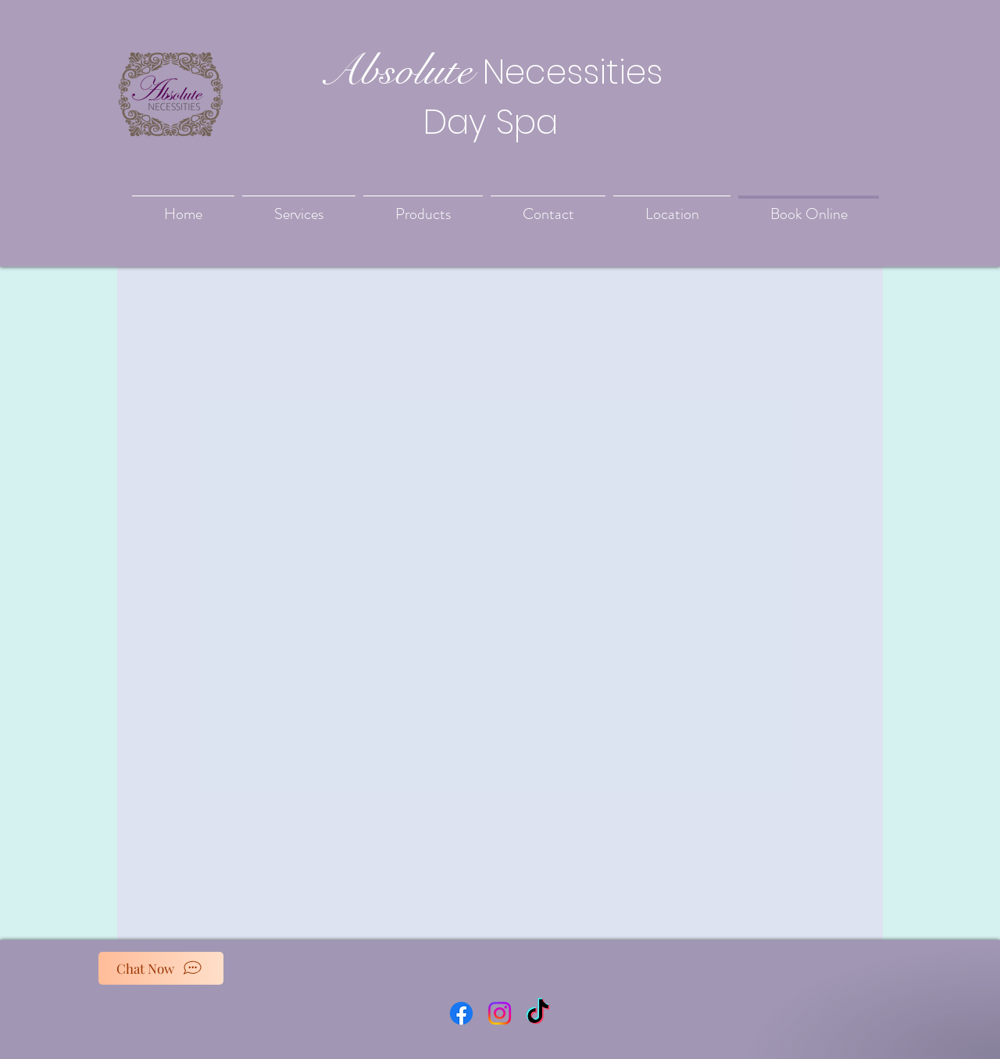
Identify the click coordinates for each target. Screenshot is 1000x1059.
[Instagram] (499, 1013)
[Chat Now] (160, 968)
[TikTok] (538, 1013)
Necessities (572, 71)
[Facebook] (461, 1013)
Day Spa (490, 122)
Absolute (395, 70)
